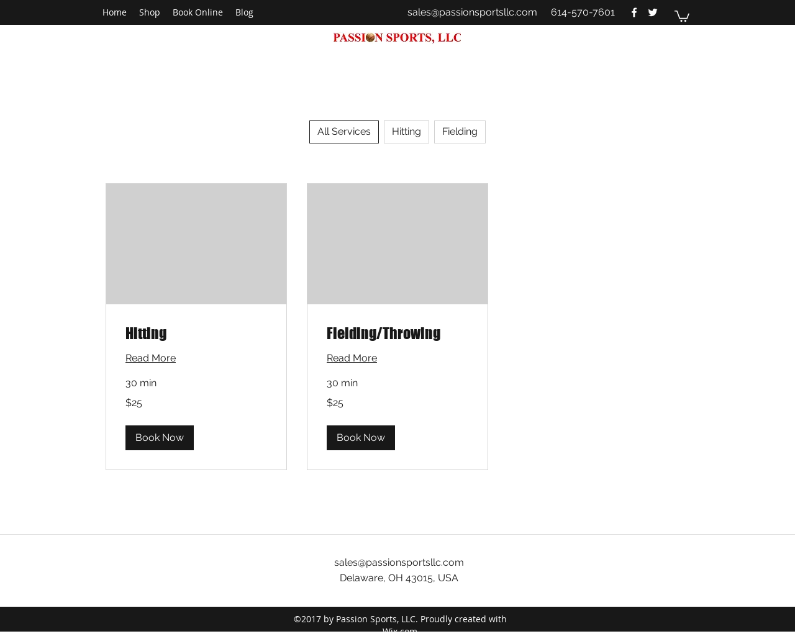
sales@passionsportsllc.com (472, 12)
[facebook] (634, 12)
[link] (196, 333)
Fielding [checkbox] (460, 131)
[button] (682, 15)
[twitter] (653, 12)
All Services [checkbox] (344, 131)
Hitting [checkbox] (406, 131)
